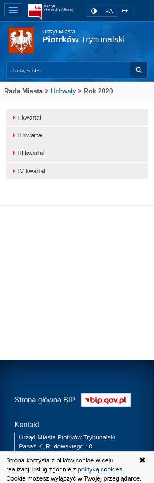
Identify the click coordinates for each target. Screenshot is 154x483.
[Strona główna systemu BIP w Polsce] (106, 398)
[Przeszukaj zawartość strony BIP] (68, 70)
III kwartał (27, 152)
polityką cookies (100, 469)
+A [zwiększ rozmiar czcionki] (109, 10)
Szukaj (138, 70)
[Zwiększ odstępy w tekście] (124, 10)
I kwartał (25, 117)
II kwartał (26, 135)
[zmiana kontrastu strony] (94, 11)
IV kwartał (27, 170)
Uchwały (63, 91)
